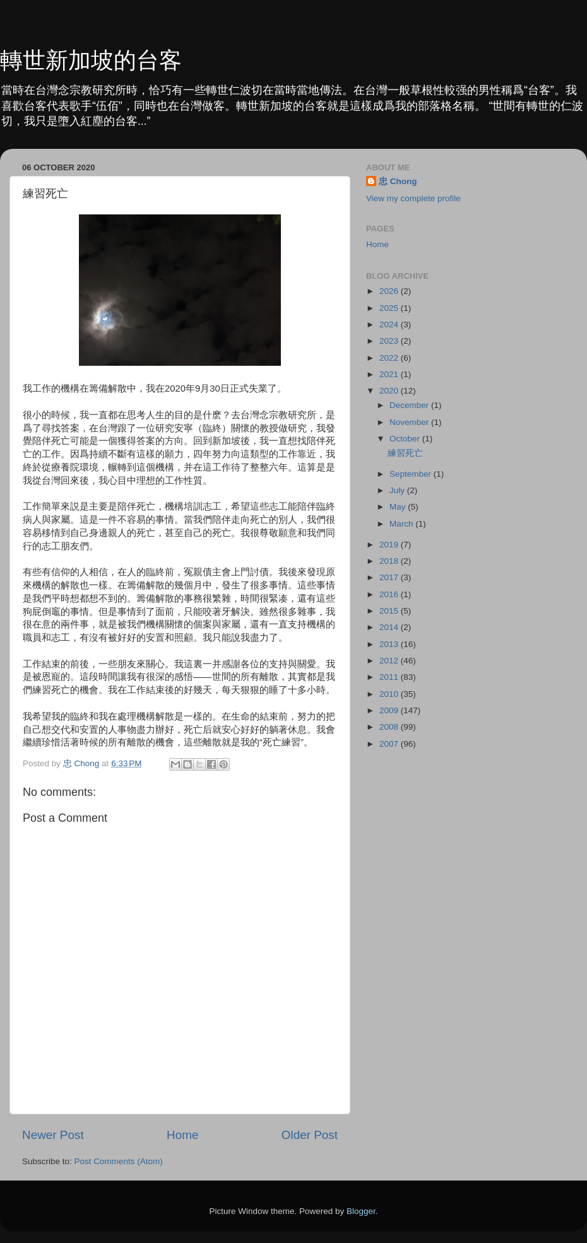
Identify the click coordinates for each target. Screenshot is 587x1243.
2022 (390, 358)
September (411, 474)
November (410, 422)
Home (182, 1134)
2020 (390, 390)
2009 (390, 710)
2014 (390, 627)
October (405, 438)
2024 (390, 324)
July (398, 490)
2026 (390, 291)
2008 (390, 727)
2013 (390, 644)
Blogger (361, 1211)
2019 (390, 544)
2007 (390, 744)
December (410, 405)
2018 (390, 561)
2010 (390, 694)
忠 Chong (398, 181)
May (398, 506)
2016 (390, 594)
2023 (390, 341)
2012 (390, 660)
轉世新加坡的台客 (91, 60)
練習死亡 (405, 453)
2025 (390, 308)
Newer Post (53, 1134)
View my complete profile (413, 198)
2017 (390, 577)
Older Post (310, 1134)
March (402, 523)
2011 (390, 677)
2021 (390, 374)
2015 (390, 611)
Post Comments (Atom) (118, 1161)
